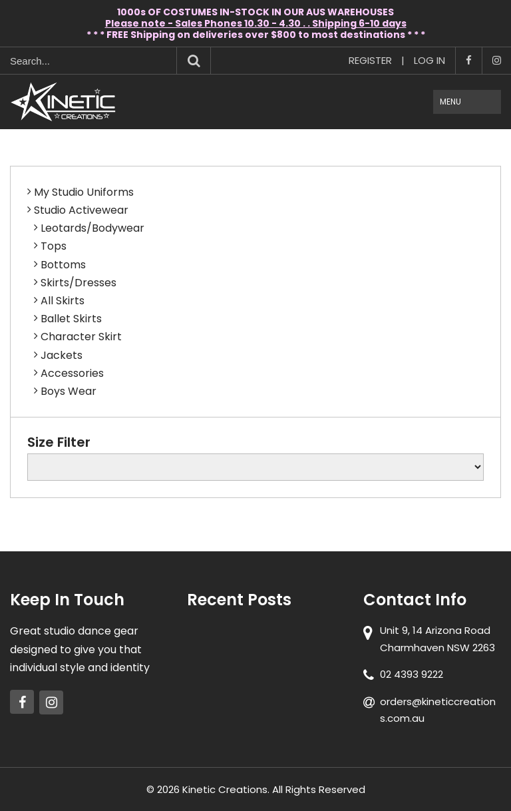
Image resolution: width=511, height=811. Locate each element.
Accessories (72, 373)
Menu (450, 101)
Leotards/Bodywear (92, 228)
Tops (54, 246)
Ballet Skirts (71, 318)
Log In (429, 60)
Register (370, 60)
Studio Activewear (81, 210)
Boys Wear (68, 391)
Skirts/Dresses (78, 282)
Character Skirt (81, 336)
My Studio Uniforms (84, 192)
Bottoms (63, 264)
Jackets (62, 355)
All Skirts (63, 300)
